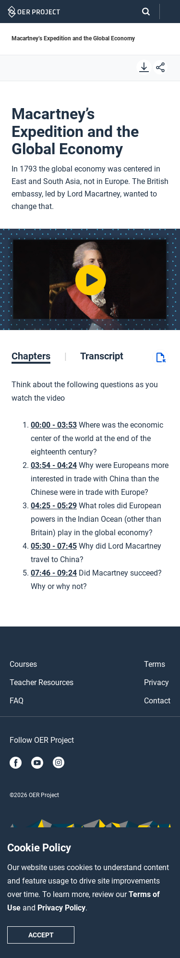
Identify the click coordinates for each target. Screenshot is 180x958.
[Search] (141, 11)
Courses (23, 664)
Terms (154, 664)
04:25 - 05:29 (54, 505)
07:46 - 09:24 (54, 572)
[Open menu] (170, 12)
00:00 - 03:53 (54, 425)
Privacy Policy (61, 907)
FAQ (17, 700)
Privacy (156, 682)
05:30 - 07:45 (54, 546)
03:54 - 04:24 (54, 465)
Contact (157, 700)
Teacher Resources (41, 682)
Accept (41, 935)
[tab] (39, 356)
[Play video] (90, 279)
